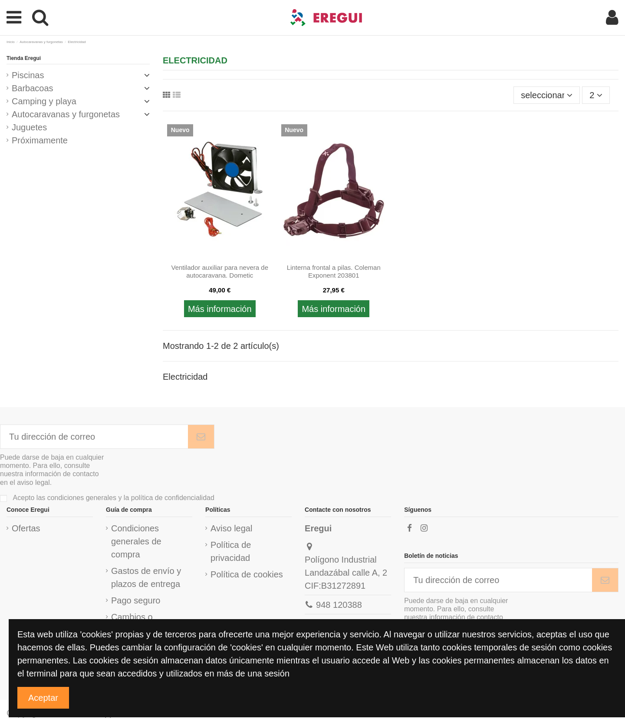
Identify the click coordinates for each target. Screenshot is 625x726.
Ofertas (26, 528)
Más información (220, 309)
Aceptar (43, 698)
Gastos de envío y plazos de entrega (146, 577)
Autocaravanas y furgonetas (66, 114)
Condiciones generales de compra (136, 541)
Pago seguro (135, 600)
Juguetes (29, 127)
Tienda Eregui (24, 58)
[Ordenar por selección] (546, 95)
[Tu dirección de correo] (94, 436)
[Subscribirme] (201, 436)
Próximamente (40, 140)
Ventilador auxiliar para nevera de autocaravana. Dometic (219, 271)
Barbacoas (32, 88)
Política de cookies (247, 574)
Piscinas (28, 75)
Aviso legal (231, 528)
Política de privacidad (231, 551)
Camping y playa (44, 101)
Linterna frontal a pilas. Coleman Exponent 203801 (334, 271)
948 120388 (339, 605)
